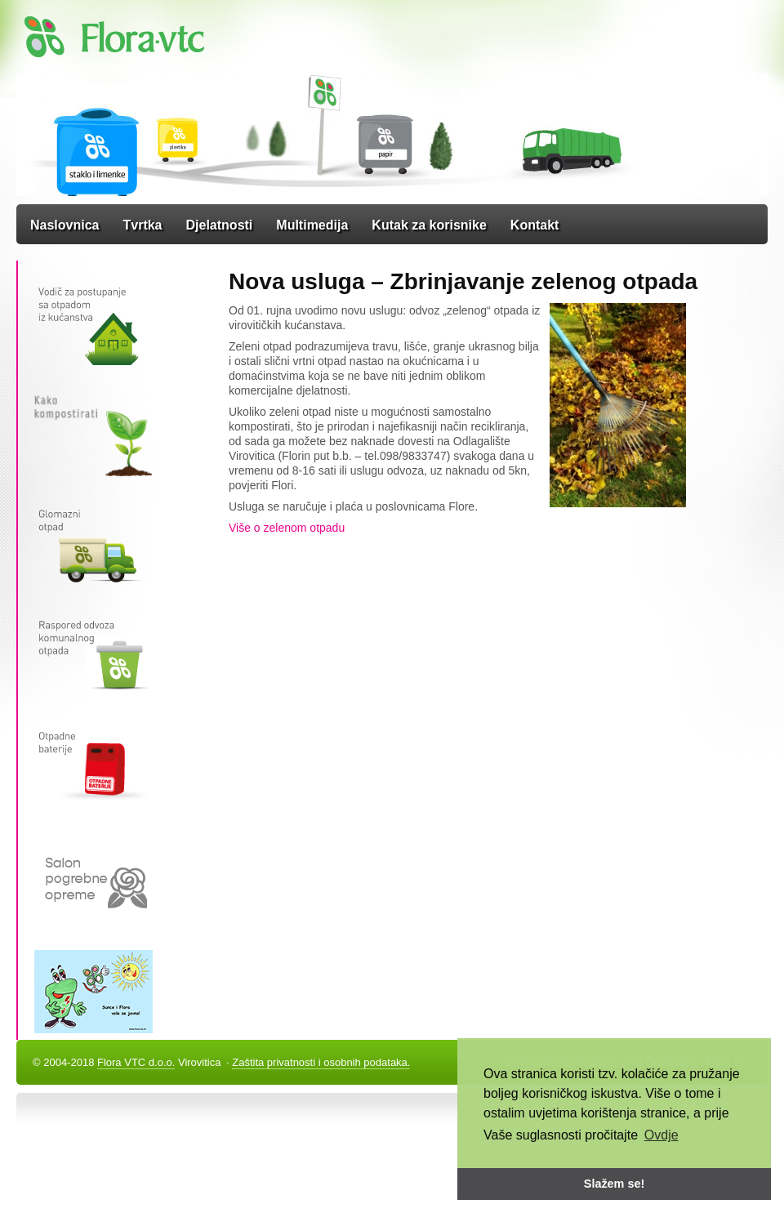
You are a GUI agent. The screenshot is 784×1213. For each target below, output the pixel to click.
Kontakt (534, 225)
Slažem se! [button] (614, 1183)
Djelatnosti (219, 225)
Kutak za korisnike (429, 225)
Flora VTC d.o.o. (136, 1062)
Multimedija (312, 225)
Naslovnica (64, 225)
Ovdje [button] (661, 1135)
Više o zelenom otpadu (287, 527)
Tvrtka (142, 225)
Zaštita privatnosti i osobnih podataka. (321, 1062)
